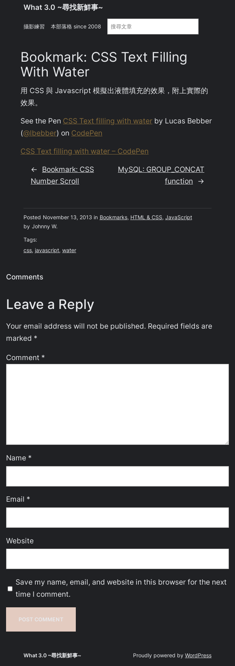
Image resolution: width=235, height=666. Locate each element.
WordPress (198, 655)
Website (20, 541)
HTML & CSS (146, 217)
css (28, 250)
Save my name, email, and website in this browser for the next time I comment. (121, 588)
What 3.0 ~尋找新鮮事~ (63, 7)
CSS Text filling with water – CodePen (84, 151)
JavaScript (178, 217)
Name (19, 458)
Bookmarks (113, 217)
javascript (47, 250)
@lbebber (39, 133)
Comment (25, 357)
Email (18, 499)
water (69, 250)
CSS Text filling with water (107, 121)
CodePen (86, 133)
